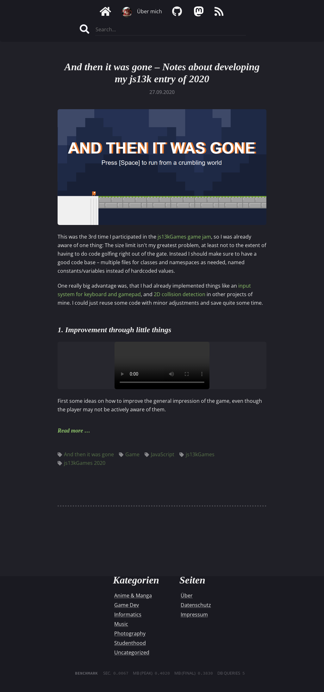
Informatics (127, 614)
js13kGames (197, 454)
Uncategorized (131, 652)
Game (129, 454)
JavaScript (159, 454)
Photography (130, 633)
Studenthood (130, 642)
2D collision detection (179, 294)
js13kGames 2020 (81, 462)
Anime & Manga (133, 595)
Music (121, 623)
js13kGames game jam (184, 236)
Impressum (194, 614)
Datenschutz (196, 605)
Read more (70, 430)
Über (187, 595)
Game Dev (126, 605)
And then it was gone (86, 454)
